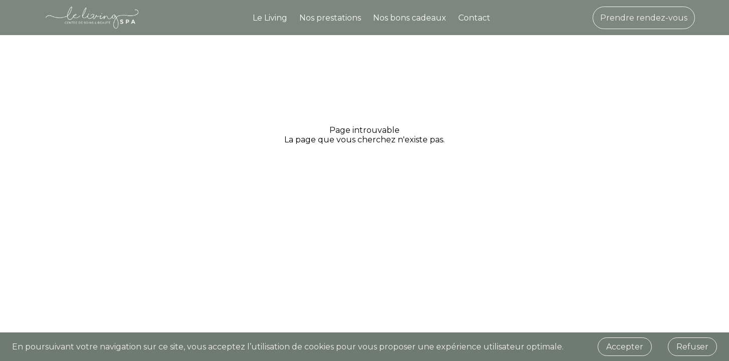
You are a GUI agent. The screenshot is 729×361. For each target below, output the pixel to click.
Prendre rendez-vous (643, 18)
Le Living (270, 18)
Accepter (624, 346)
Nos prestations (330, 18)
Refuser (692, 346)
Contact (474, 18)
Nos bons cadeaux (409, 18)
